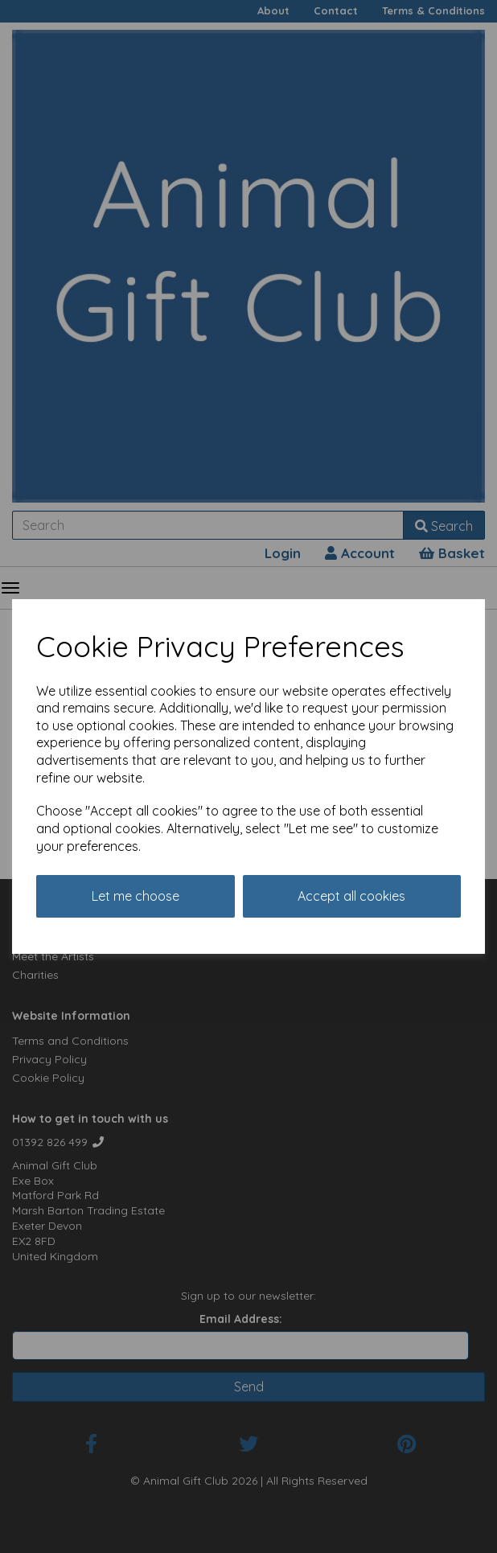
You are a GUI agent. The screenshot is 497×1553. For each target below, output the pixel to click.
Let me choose (135, 896)
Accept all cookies (351, 896)
